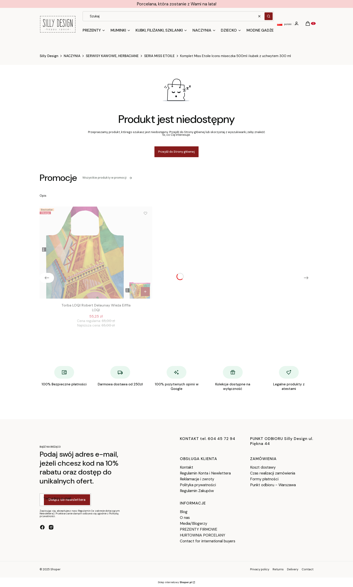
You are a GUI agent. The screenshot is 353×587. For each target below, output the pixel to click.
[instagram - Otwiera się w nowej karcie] (51, 527)
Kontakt (186, 467)
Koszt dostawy (263, 467)
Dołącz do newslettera (67, 500)
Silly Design (49, 56)
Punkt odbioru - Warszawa (273, 484)
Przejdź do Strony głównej (176, 152)
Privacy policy (259, 569)
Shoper (55, 569)
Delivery (292, 569)
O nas (185, 517)
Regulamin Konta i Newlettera (205, 473)
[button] (269, 16)
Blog (184, 511)
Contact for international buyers (207, 541)
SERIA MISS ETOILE (159, 56)
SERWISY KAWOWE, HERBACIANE (112, 56)
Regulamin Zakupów (197, 490)
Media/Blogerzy (193, 523)
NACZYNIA (72, 56)
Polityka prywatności (198, 484)
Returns (278, 569)
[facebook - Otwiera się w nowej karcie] (42, 527)
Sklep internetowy (175, 582)
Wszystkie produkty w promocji (107, 178)
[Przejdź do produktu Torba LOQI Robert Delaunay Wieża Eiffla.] (96, 253)
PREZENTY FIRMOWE (198, 529)
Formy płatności (264, 479)
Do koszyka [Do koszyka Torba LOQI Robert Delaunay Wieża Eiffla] (145, 291)
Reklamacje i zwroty (197, 479)
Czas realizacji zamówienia (272, 473)
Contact (307, 569)
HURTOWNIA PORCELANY (202, 535)
